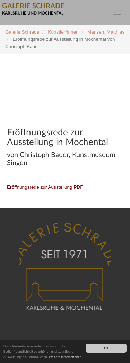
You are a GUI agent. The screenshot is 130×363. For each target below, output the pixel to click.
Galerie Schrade (22, 32)
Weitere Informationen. (66, 357)
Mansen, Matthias (105, 32)
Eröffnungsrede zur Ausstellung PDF (45, 187)
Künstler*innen (63, 32)
